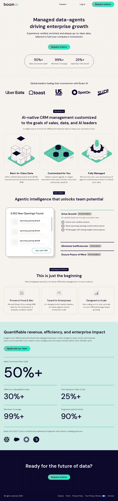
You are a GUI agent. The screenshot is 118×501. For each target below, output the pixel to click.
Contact (111, 496)
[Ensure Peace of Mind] (87, 253)
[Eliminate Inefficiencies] (87, 245)
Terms (68, 496)
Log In (82, 4)
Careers (62, 4)
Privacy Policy (77, 496)
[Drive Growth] (87, 213)
